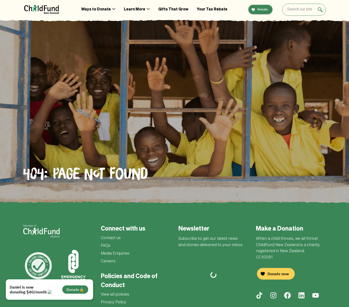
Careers (108, 261)
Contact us (111, 238)
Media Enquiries (115, 253)
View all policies (115, 294)
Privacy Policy (113, 302)
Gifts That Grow (173, 9)
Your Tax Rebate (212, 9)
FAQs (106, 246)
